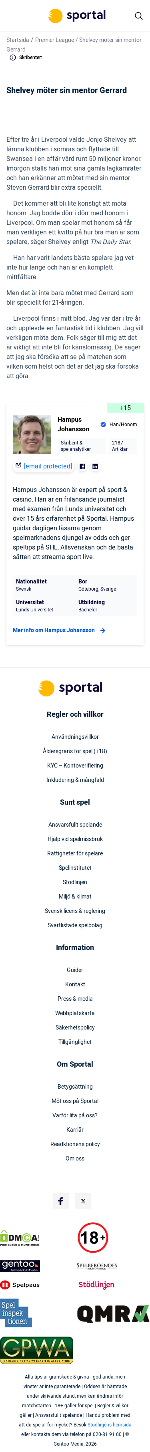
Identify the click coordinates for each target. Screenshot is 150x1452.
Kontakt (75, 985)
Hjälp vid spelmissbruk (75, 839)
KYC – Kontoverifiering (75, 766)
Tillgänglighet (75, 1042)
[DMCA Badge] (37, 1238)
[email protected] (48, 466)
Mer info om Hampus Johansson (60, 630)
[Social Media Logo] (61, 1201)
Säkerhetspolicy (75, 1028)
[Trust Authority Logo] (37, 1266)
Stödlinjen (75, 883)
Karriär (75, 1130)
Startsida (17, 40)
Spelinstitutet (75, 868)
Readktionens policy (75, 1145)
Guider (75, 970)
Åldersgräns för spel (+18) (75, 752)
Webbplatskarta (75, 1014)
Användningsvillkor (75, 737)
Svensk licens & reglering (75, 911)
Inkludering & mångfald (75, 780)
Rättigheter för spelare (75, 854)
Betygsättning (75, 1087)
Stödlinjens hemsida (110, 1424)
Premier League (54, 40)
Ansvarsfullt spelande (75, 825)
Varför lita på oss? (75, 1116)
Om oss (75, 1159)
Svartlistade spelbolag (75, 926)
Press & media (75, 999)
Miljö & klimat (75, 897)
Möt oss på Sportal (75, 1101)
